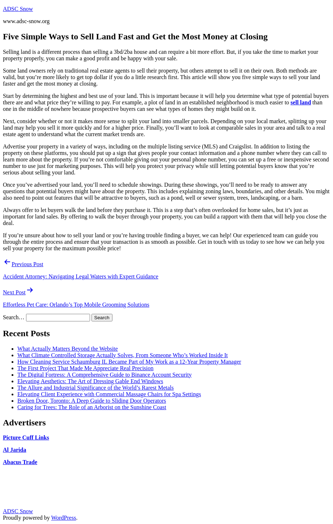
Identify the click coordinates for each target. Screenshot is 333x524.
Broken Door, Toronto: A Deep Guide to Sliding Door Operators (91, 401)
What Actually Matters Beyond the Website (67, 349)
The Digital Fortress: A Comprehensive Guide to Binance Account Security (104, 375)
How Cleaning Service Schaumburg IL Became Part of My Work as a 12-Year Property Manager (129, 362)
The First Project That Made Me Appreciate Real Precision (85, 368)
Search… (14, 317)
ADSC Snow (18, 9)
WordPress (63, 518)
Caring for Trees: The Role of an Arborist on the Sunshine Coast (91, 407)
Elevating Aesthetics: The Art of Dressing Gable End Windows (90, 381)
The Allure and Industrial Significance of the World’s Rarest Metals (95, 388)
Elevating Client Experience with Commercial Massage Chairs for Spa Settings (109, 394)
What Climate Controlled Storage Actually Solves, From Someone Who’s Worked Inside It (122, 355)
